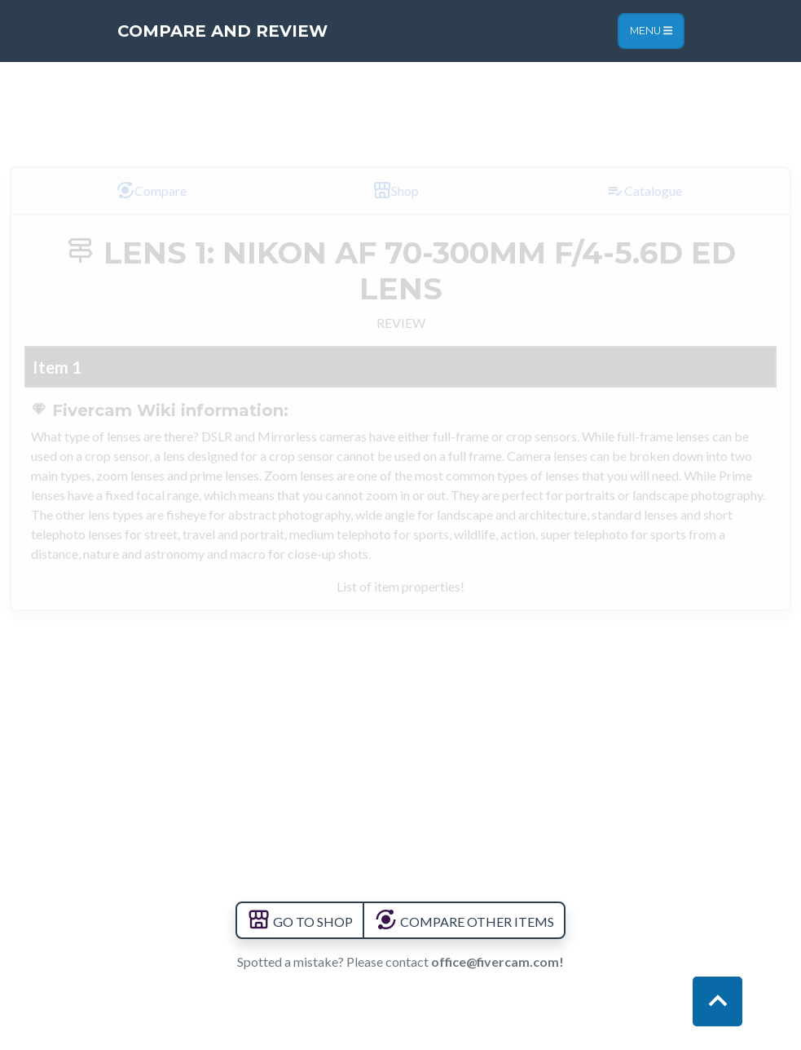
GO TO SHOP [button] (300, 921)
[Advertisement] (401, 105)
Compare (151, 190)
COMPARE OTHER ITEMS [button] (464, 921)
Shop (395, 190)
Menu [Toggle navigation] (651, 30)
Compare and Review (222, 31)
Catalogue (643, 190)
